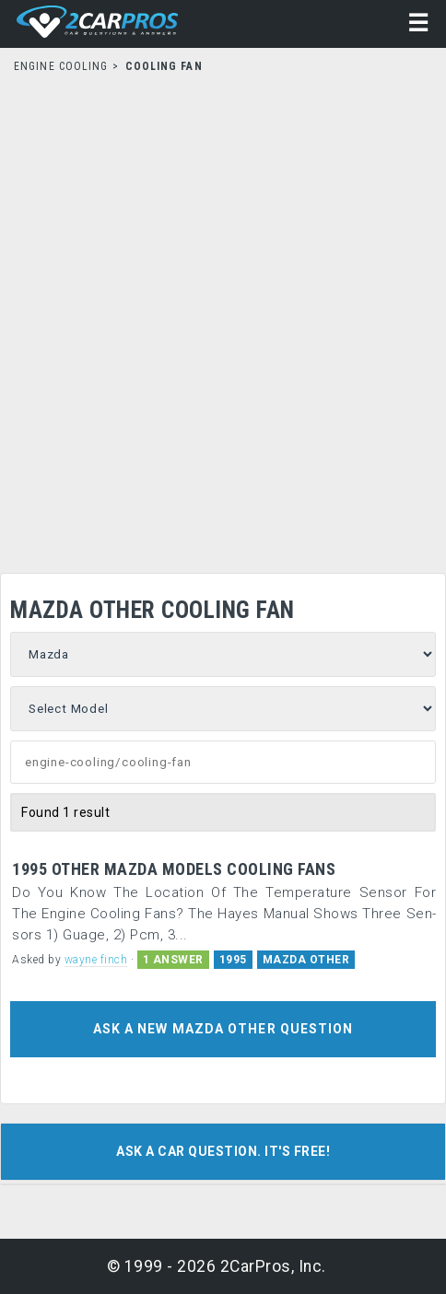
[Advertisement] (223, 318)
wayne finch (96, 959)
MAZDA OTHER (306, 959)
